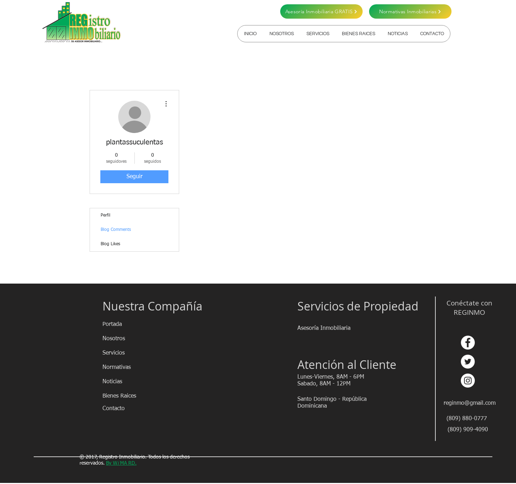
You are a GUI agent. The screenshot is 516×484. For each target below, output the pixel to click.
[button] (317, 33)
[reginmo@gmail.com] (470, 403)
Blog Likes (110, 244)
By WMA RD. (121, 463)
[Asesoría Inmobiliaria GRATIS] (321, 11)
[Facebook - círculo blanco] (468, 343)
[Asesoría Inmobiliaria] (324, 328)
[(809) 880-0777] (466, 419)
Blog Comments (116, 230)
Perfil (105, 215)
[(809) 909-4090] (468, 430)
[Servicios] (127, 353)
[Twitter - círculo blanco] (468, 362)
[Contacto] (127, 409)
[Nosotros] (127, 339)
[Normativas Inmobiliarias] (410, 11)
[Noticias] (127, 382)
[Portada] (127, 324)
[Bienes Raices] (127, 396)
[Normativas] (127, 367)
